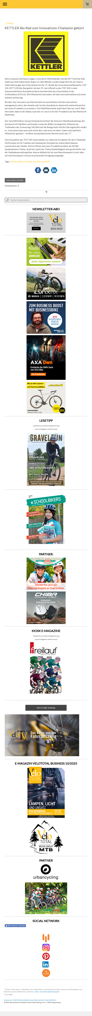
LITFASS (9, 23)
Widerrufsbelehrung (25, 1000)
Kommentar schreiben (15, 180)
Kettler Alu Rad (24, 161)
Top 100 (36, 161)
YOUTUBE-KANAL (46, 707)
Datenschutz (38, 1000)
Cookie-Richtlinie (50, 1000)
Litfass (13, 161)
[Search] (46, 200)
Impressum (8, 1000)
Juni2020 (45, 161)
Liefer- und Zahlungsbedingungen (46, 992)
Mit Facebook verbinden (15, 926)
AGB (15, 1000)
